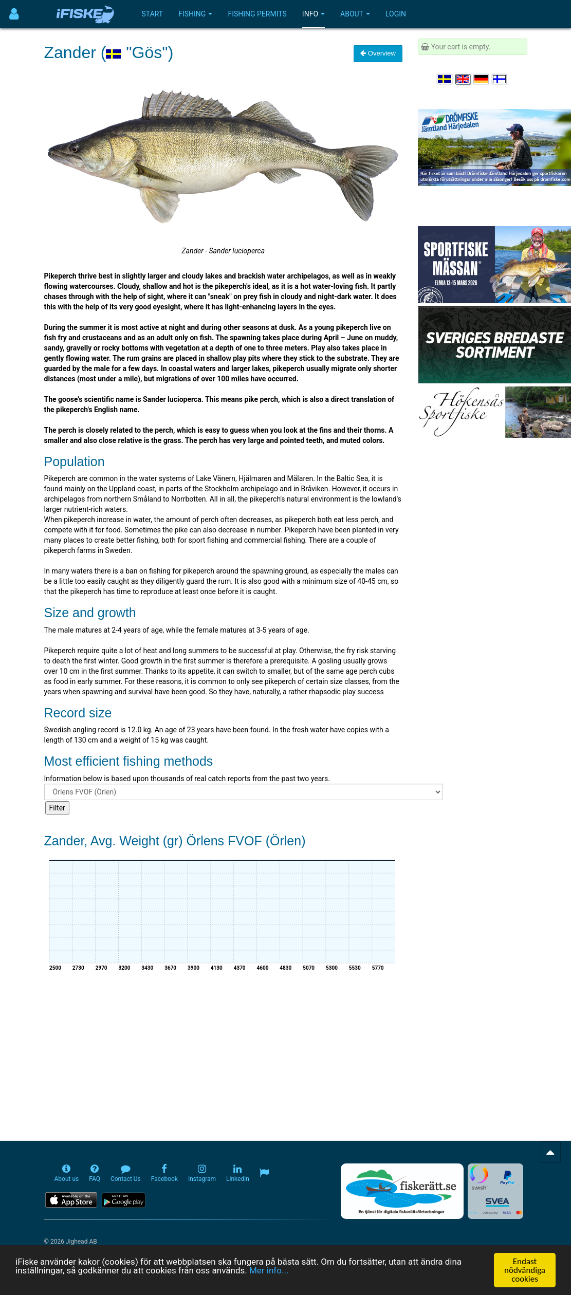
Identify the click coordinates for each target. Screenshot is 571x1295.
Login (395, 14)
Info (313, 14)
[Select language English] (463, 79)
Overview (378, 53)
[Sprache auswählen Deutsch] (481, 79)
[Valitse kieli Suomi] (500, 79)
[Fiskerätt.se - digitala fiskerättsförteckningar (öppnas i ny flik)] (402, 1191)
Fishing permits (257, 14)
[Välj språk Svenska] (445, 79)
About (355, 14)
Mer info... (268, 1271)
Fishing (195, 14)
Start (152, 14)
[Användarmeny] (14, 14)
